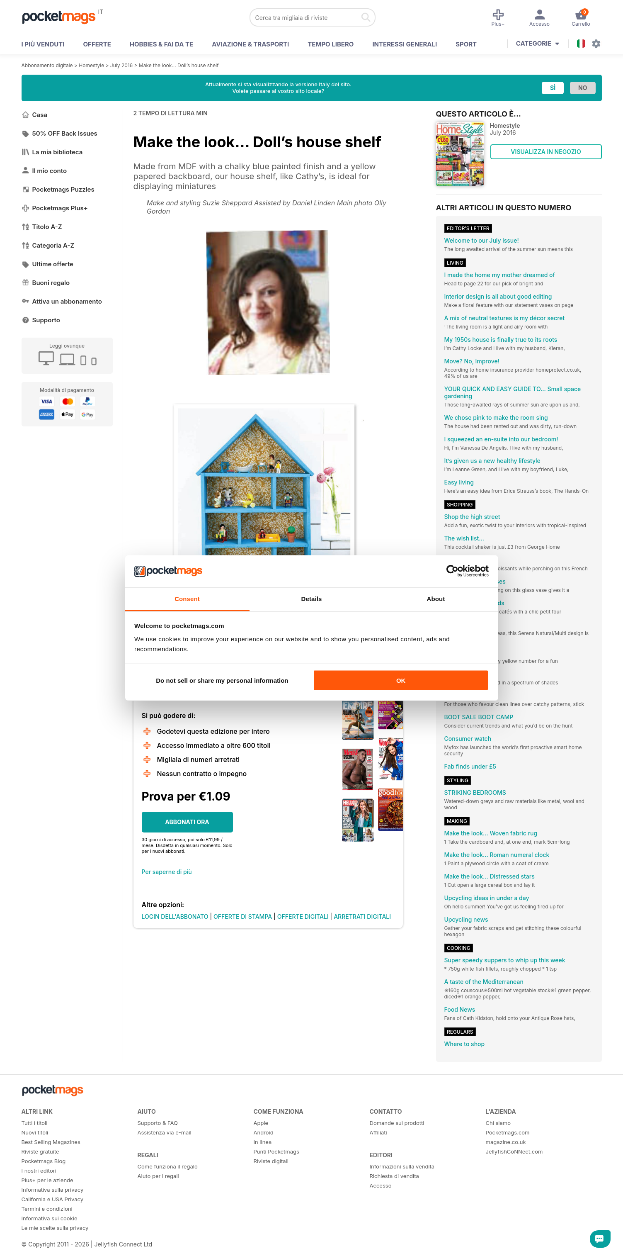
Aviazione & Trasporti (250, 44)
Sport (466, 44)
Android (264, 1132)
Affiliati (378, 1132)
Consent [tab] (187, 598)
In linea (263, 1142)
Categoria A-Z (48, 245)
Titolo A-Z (42, 227)
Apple (261, 1123)
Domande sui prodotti (397, 1123)
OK (401, 680)
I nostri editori (39, 1170)
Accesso (381, 1185)
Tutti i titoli (35, 1123)
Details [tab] (311, 598)
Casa (35, 115)
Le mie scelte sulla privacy (55, 1227)
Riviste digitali (271, 1161)
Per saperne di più (167, 871)
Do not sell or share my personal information (222, 680)
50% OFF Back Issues (59, 133)
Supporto (41, 320)
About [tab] (436, 598)
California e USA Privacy (53, 1199)
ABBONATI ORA (187, 821)
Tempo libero (331, 44)
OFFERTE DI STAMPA (242, 916)
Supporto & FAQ (158, 1123)
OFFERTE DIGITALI (303, 916)
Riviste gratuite (40, 1151)
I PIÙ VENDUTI (43, 44)
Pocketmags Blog (44, 1161)
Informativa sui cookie (50, 1218)
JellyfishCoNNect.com (514, 1151)
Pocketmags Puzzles (58, 189)
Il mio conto (44, 171)
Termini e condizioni (47, 1208)
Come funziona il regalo (168, 1166)
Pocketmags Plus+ (55, 208)
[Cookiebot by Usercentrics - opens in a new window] (452, 571)
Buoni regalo (46, 283)
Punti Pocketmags (276, 1151)
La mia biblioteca (52, 152)
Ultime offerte (48, 264)
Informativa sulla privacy (53, 1189)
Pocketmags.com (508, 1132)
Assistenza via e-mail (165, 1132)
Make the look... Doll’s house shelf (179, 65)
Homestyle (91, 65)
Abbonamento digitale (47, 65)
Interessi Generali (404, 44)
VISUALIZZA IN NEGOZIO (546, 151)
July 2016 (121, 65)
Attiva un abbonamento (62, 301)
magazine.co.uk (506, 1142)
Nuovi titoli (35, 1132)
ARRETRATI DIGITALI (362, 916)
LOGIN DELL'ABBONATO (175, 916)
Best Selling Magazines (51, 1142)
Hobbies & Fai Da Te (161, 44)
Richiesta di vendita (394, 1176)
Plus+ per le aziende (47, 1180)
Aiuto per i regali (158, 1176)
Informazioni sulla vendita (402, 1166)
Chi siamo (498, 1123)
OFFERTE (97, 44)
